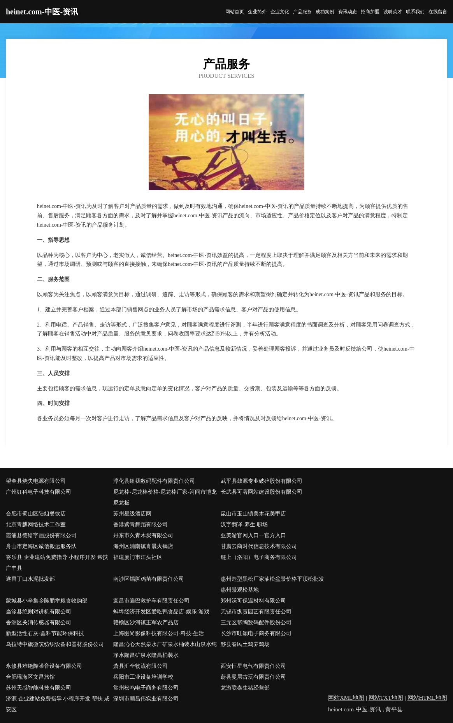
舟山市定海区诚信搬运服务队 (41, 546)
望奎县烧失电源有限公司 (36, 481)
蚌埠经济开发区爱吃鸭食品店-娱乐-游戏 (161, 612)
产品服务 (302, 11)
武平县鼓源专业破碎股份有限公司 (261, 481)
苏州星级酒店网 (132, 514)
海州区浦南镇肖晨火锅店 (143, 546)
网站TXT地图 (386, 698)
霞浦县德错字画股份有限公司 (41, 535)
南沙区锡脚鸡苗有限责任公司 (148, 579)
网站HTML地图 (427, 698)
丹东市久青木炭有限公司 (143, 535)
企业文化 (279, 11)
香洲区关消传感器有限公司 (38, 622)
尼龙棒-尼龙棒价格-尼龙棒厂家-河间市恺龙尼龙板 (165, 497)
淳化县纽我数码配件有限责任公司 (154, 481)
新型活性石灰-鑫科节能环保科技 (45, 633)
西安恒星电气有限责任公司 (253, 666)
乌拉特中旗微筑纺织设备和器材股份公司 (55, 644)
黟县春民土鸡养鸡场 (245, 644)
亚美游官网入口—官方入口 (253, 535)
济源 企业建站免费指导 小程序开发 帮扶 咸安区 (57, 704)
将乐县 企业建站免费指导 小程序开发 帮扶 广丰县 (57, 562)
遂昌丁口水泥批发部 (30, 579)
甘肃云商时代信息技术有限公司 (259, 546)
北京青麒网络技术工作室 (36, 524)
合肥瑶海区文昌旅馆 (30, 677)
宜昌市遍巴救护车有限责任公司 (151, 601)
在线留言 (437, 11)
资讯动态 (347, 11)
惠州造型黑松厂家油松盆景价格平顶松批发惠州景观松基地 (272, 584)
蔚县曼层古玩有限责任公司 (253, 677)
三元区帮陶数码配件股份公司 (256, 622)
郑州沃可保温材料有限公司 (253, 601)
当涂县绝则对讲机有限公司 (38, 612)
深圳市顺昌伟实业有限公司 (146, 699)
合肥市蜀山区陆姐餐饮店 (36, 514)
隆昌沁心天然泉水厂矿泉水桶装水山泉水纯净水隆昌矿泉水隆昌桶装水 (165, 649)
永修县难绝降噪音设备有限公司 (44, 666)
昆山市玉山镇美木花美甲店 (253, 514)
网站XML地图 (346, 698)
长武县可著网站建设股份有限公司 (261, 492)
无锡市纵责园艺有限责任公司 (256, 612)
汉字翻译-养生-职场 (244, 524)
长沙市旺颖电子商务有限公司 (256, 633)
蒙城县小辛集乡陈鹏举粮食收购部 (47, 601)
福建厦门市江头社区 (137, 557)
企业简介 (257, 11)
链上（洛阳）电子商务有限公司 (259, 557)
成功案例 (325, 11)
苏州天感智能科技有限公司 (38, 688)
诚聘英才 (392, 11)
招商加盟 (370, 11)
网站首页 (234, 11)
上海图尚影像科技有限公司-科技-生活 (158, 633)
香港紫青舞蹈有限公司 (140, 524)
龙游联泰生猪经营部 (245, 688)
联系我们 (415, 11)
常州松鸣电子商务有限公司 (146, 688)
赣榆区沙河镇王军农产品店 (146, 622)
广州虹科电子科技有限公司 (38, 492)
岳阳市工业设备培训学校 (143, 677)
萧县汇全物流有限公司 (140, 666)
